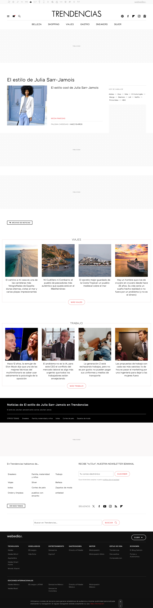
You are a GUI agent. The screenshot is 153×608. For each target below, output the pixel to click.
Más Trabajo (76, 386)
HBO (124, 100)
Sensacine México (56, 584)
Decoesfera (114, 554)
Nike (126, 94)
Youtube (105, 506)
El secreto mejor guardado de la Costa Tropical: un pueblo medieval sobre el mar (94, 282)
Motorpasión (94, 550)
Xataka (10, 550)
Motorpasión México (94, 585)
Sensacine (53, 550)
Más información (97, 604)
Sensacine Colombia (53, 589)
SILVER (117, 24)
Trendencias (114, 550)
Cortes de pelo (68, 418)
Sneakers (25, 418)
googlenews (145, 16)
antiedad (59, 492)
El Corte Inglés (137, 94)
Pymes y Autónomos (134, 555)
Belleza (58, 482)
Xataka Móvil (13, 554)
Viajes (76, 239)
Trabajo (76, 323)
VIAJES (70, 24)
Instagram (139, 16)
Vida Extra (32, 554)
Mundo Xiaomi (14, 568)
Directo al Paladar (76, 550)
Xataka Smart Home (13, 563)
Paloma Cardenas (59, 124)
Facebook (128, 16)
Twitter (94, 506)
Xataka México (13, 584)
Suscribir (122, 474)
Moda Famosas (58, 118)
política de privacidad (111, 480)
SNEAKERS (102, 24)
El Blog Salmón (136, 550)
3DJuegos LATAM (35, 584)
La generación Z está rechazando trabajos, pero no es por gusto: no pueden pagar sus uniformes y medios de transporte (95, 369)
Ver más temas (16, 506)
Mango (112, 97)
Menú (8, 16)
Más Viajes (76, 302)
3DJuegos (32, 550)
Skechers (121, 97)
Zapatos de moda (83, 418)
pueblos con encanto (37, 494)
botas (58, 418)
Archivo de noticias (21, 223)
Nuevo (14, 16)
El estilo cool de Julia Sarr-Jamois (74, 87)
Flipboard (134, 16)
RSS (116, 506)
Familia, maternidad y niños (42, 418)
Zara (119, 94)
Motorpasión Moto (96, 554)
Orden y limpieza (15, 492)
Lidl (129, 97)
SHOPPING (53, 24)
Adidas (111, 94)
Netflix (137, 97)
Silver (34, 482)
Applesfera (12, 558)
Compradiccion (116, 558)
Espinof (52, 554)
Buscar (19, 16)
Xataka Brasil (13, 588)
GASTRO (84, 24)
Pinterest (122, 16)
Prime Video (113, 100)
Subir (137, 537)
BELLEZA (36, 24)
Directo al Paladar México (76, 585)
